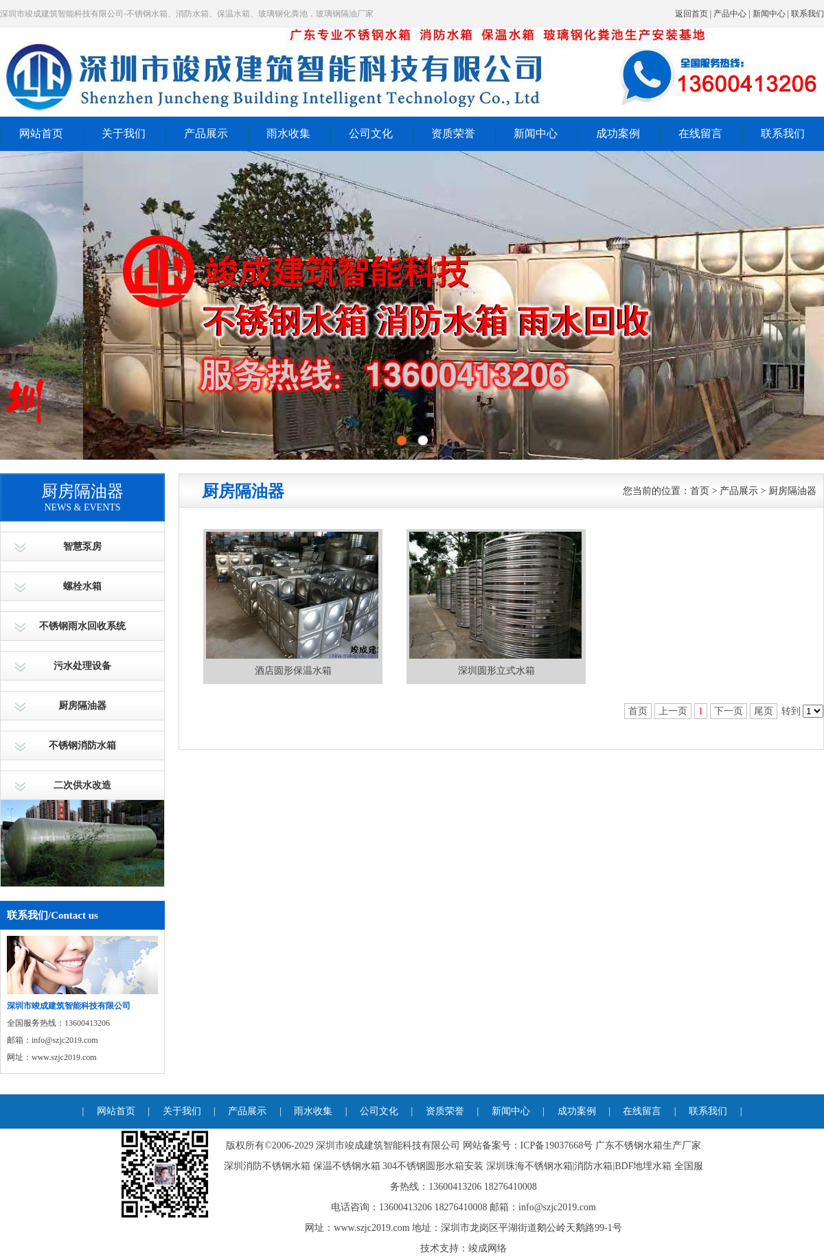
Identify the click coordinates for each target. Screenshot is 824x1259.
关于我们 (124, 133)
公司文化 (371, 133)
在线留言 (700, 133)
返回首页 (691, 14)
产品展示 (206, 133)
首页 (699, 491)
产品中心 (729, 14)
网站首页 (41, 133)
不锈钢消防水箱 (82, 745)
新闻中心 (769, 14)
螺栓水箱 (82, 586)
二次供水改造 (82, 785)
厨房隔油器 (82, 706)
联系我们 (807, 14)
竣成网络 (487, 1248)
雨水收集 (288, 133)
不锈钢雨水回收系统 (82, 626)
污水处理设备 (82, 666)
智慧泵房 (82, 546)
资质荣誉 (453, 133)
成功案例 (618, 133)
